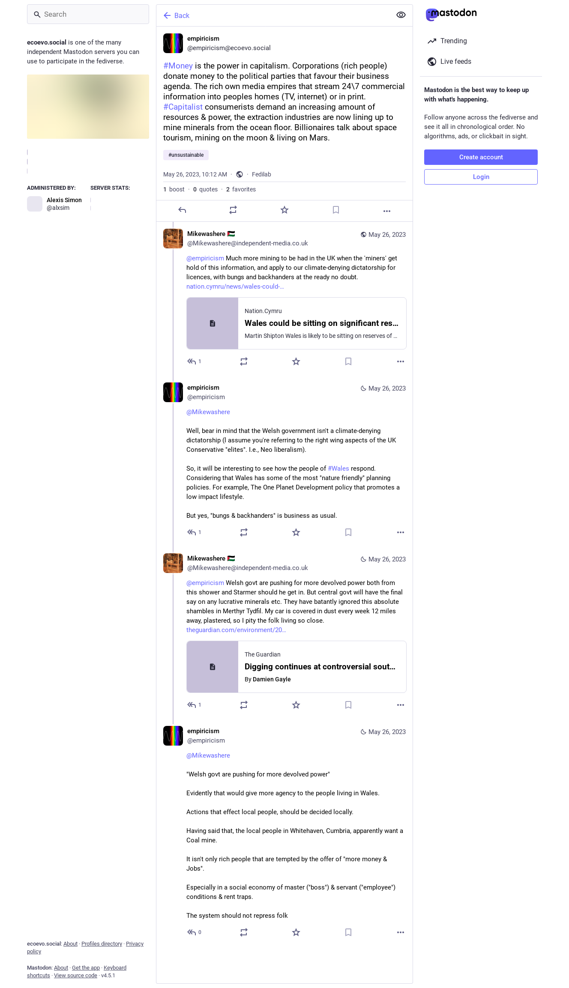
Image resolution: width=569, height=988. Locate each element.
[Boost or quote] (233, 210)
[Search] (88, 14)
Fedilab (261, 174)
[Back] (272, 15)
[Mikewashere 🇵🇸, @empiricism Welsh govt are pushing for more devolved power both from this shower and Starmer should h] (284, 632)
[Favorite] (284, 210)
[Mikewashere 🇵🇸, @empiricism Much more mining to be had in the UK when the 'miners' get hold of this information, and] (284, 299)
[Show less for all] (401, 15)
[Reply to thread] (194, 361)
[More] (387, 211)
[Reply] (182, 210)
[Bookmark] (336, 210)
